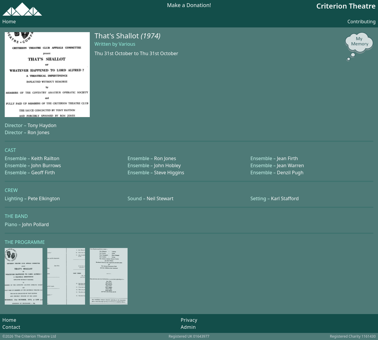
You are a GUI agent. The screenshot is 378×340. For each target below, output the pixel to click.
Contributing (361, 21)
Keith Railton (45, 158)
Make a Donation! (189, 5)
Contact (11, 327)
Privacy (189, 320)
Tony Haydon (41, 125)
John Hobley (167, 165)
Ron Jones (38, 132)
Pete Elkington (44, 198)
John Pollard (35, 224)
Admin (188, 327)
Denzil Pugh (290, 172)
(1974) (151, 35)
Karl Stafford (285, 198)
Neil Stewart (159, 198)
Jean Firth (287, 158)
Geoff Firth (43, 172)
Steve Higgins (169, 172)
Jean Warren (290, 165)
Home (9, 21)
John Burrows (46, 165)
